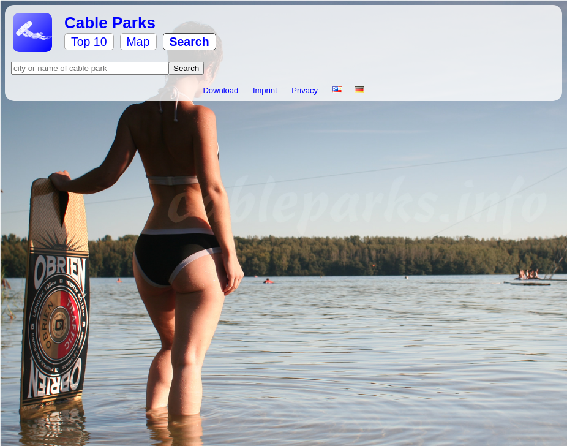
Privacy (305, 90)
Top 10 (89, 41)
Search (189, 41)
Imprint (266, 90)
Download (221, 90)
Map (138, 41)
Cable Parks (110, 22)
